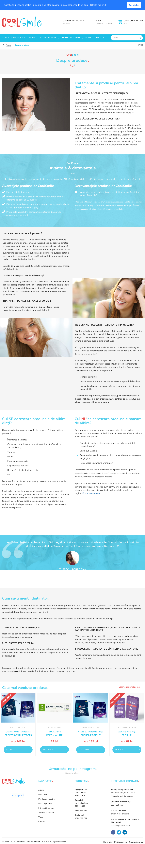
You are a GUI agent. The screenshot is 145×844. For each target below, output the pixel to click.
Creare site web (136, 842)
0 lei (133, 21)
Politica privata (120, 842)
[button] (62, 558)
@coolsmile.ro (72, 773)
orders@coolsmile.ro (104, 23)
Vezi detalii (11, 750)
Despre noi (43, 794)
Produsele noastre (24, 37)
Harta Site (107, 842)
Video (88, 37)
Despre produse (47, 37)
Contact (99, 37)
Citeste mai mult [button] (98, 5)
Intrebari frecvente (46, 808)
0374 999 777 (68, 23)
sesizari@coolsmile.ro (120, 825)
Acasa (5, 37)
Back (140, 45)
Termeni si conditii (46, 812)
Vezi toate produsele (129, 687)
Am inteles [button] (134, 5)
